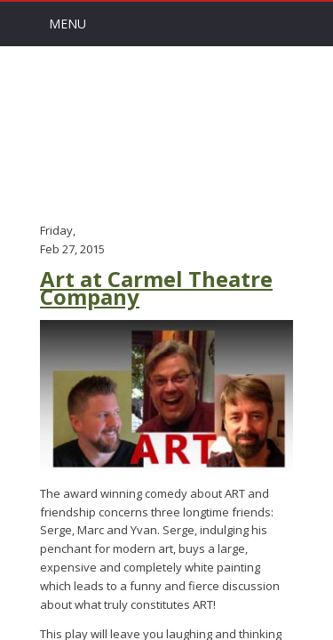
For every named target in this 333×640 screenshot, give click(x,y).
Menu (67, 23)
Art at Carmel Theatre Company (156, 288)
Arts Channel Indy (167, 132)
